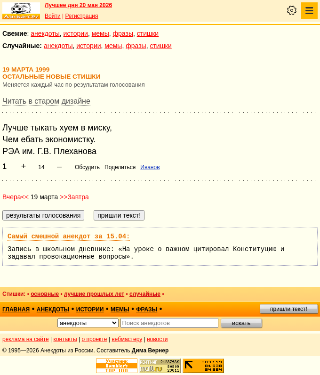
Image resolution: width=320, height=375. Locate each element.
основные (45, 294)
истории (76, 33)
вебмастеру (127, 339)
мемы (100, 33)
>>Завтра (74, 197)
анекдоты (45, 33)
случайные (144, 294)
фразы (123, 33)
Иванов (150, 167)
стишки (148, 33)
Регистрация (81, 16)
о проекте (94, 339)
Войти (53, 16)
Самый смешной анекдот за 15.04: (69, 236)
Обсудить (87, 167)
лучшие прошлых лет (94, 294)
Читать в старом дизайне (46, 101)
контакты (65, 339)
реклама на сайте (25, 339)
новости (157, 339)
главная (16, 309)
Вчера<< (15, 197)
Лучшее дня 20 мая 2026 (78, 5)
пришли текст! (288, 309)
